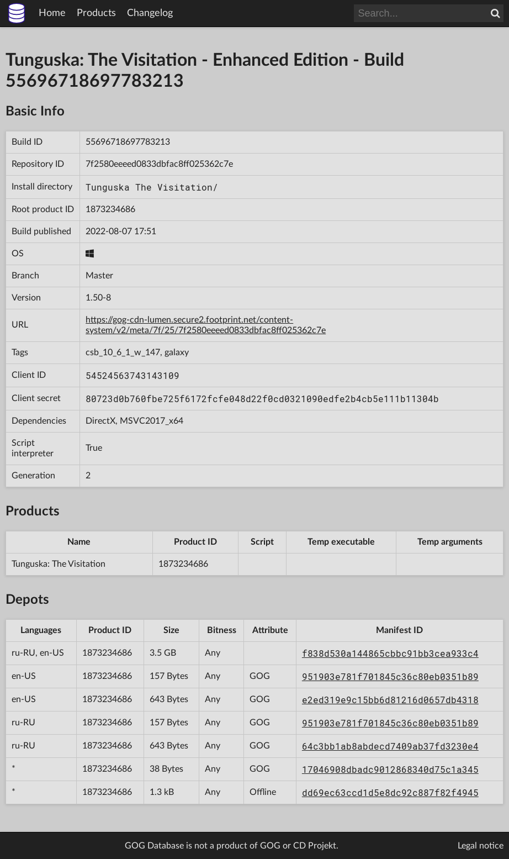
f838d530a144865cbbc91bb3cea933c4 (390, 653)
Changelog (150, 13)
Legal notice (480, 845)
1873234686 (110, 209)
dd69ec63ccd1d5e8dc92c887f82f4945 (390, 792)
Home (52, 13)
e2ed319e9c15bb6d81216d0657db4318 (390, 699)
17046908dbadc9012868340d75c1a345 (390, 769)
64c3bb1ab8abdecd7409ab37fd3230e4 (390, 746)
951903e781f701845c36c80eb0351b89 (390, 676)
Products (96, 13)
